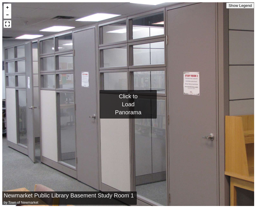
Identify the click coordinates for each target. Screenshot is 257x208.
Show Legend (240, 5)
